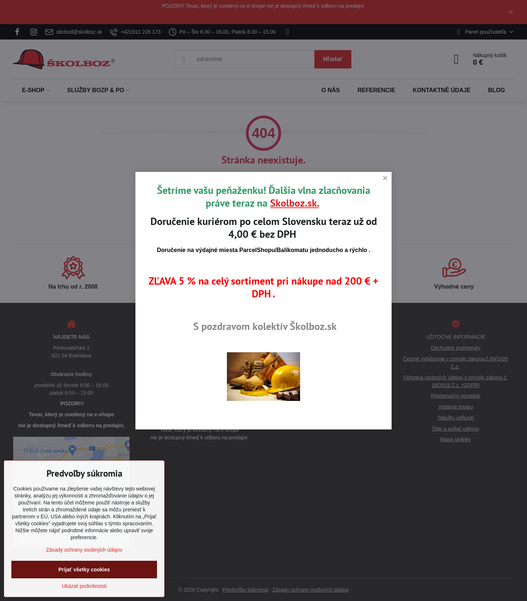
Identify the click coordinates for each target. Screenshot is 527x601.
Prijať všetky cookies (84, 569)
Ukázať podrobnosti (84, 586)
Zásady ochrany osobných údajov (84, 550)
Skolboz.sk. (294, 203)
